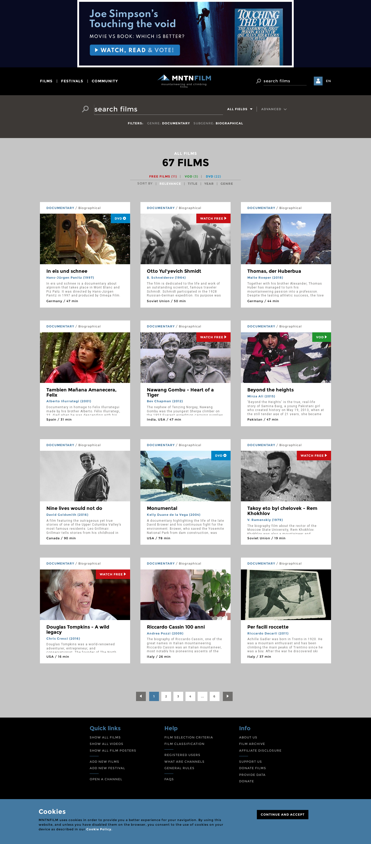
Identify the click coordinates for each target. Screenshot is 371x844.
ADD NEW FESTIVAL (107, 768)
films (46, 81)
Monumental (162, 508)
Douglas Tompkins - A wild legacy (77, 629)
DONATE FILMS (252, 768)
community (105, 81)
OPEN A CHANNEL (106, 779)
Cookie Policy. (99, 829)
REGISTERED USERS (182, 755)
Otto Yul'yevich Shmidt (174, 271)
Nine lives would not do (74, 508)
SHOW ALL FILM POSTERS (113, 750)
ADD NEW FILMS (104, 761)
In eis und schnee (66, 271)
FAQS (169, 779)
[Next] (228, 696)
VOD (191, 176)
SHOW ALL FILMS (105, 737)
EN (328, 81)
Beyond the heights (270, 390)
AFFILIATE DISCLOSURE (260, 750)
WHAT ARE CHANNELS (184, 761)
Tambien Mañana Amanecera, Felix (81, 392)
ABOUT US (248, 737)
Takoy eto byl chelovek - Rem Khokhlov (282, 510)
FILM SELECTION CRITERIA (188, 737)
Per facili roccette (268, 627)
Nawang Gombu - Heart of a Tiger (180, 392)
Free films (163, 176)
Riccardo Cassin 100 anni (176, 627)
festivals (72, 81)
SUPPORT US (250, 761)
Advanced (274, 109)
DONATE (246, 781)
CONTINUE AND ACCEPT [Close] (283, 814)
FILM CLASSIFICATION (184, 744)
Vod (321, 337)
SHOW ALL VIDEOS (106, 744)
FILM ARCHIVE (252, 744)
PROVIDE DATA (252, 775)
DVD (213, 176)
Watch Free (213, 218)
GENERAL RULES (179, 768)
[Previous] (141, 696)
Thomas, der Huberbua (274, 271)
